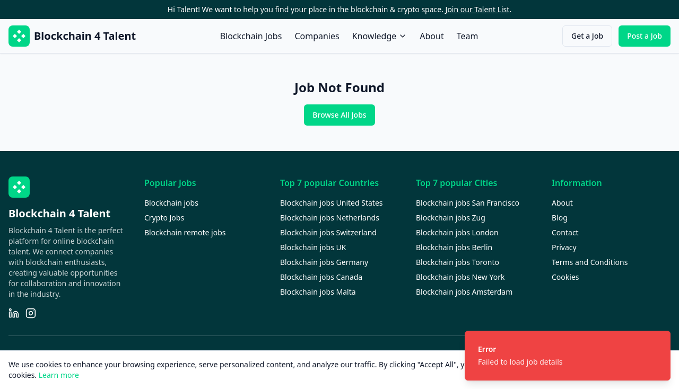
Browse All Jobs (339, 115)
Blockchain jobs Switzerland (328, 232)
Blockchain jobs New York (460, 277)
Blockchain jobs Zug (450, 218)
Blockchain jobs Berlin (454, 247)
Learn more (59, 375)
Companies (316, 36)
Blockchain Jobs (251, 36)
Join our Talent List (478, 9)
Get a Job (587, 36)
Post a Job (644, 36)
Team (467, 36)
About (431, 36)
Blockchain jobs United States (331, 203)
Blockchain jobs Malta (318, 292)
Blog (560, 218)
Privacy (564, 247)
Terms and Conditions (590, 262)
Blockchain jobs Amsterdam (464, 292)
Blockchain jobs (171, 203)
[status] (568, 356)
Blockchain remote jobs (184, 232)
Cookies (565, 277)
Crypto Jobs (164, 218)
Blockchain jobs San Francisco (467, 203)
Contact (565, 232)
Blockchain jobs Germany (324, 262)
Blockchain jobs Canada (321, 277)
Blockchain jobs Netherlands (329, 218)
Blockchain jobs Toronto (457, 262)
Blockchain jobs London (457, 232)
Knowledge (379, 36)
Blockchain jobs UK (313, 247)
